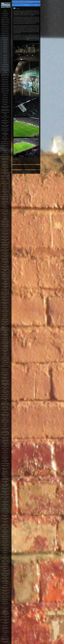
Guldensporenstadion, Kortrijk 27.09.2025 (5, 438)
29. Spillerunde (5, 332)
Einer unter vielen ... (5, 407)
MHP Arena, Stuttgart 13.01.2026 (5, 528)
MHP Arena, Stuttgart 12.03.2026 (5, 588)
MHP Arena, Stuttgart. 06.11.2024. (5, 179)
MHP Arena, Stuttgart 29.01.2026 (5, 542)
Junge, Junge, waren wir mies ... (5, 495)
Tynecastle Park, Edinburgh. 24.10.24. (5, 165)
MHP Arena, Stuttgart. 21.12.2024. (5, 214)
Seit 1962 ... (5, 606)
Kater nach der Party (5, 86)
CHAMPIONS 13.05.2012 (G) (5, 19)
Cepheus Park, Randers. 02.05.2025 (5, 330)
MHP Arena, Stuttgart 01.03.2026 (5, 575)
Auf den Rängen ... (5, 348)
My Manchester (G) (5, 31)
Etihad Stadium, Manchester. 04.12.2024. (5, 202)
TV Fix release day (5, 364)
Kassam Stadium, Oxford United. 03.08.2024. (5, 107)
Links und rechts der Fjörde (5, 287)
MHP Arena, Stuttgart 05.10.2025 (5, 446)
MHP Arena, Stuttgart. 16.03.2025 (5, 290)
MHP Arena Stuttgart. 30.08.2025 (5, 410)
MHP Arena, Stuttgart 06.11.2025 (5, 466)
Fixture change (5, 194)
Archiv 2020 (5, 55)
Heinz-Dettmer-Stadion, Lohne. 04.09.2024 (5, 126)
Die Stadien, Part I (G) (5, 24)
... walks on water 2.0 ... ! (5, 66)
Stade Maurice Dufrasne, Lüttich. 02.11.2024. (5, 176)
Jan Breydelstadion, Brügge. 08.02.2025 (5, 259)
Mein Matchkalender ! (5, 13)
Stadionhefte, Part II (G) (5, 35)
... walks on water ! (5, 64)
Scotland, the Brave (5, 448)
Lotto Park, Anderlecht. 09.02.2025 (5, 262)
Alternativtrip (5, 152)
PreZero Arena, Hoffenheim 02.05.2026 (5, 628)
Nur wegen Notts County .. (5, 367)
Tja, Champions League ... (5, 148)
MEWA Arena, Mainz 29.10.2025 (5, 461)
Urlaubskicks (5, 401)
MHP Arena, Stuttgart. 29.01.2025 (5, 248)
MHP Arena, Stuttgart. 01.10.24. (5, 146)
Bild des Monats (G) (5, 17)
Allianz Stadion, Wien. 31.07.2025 (5, 375)
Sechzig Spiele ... (5, 634)
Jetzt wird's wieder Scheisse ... (5, 270)
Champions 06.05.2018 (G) (5, 22)
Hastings (5, 556)
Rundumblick (5, 568)
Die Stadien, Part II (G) (5, 26)
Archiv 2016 (5, 48)
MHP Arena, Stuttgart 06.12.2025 (5, 492)
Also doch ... (5, 426)
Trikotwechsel (5, 95)
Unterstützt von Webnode (26, 172)
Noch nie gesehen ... (5, 396)
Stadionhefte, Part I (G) (5, 33)
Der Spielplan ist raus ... (5, 81)
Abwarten (5, 424)
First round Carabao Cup (5, 90)
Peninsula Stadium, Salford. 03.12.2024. (5, 199)
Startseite (5, 10)
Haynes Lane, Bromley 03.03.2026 (5, 578)
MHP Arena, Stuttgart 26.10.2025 (5, 458)
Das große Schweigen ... (5, 566)
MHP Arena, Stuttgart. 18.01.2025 (5, 240)
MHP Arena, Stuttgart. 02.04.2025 (5, 297)
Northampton (5, 104)
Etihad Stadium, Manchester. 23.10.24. (5, 162)
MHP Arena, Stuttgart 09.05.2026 (5, 632)
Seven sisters (5, 552)
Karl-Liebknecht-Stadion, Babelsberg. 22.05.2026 (5, 639)
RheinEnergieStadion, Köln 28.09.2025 (5, 441)
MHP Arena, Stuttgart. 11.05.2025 (5, 335)
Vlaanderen (5, 450)
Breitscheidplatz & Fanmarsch (5, 346)
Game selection (5, 538)
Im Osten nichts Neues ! (5, 128)
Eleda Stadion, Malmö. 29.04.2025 (5, 325)
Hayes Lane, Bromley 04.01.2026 (5, 519)
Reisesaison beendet (5, 319)
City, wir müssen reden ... (5, 209)
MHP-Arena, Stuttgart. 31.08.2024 (5, 123)
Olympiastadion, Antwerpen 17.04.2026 (5, 611)
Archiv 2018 (5, 51)
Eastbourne (5, 554)
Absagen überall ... (5, 625)
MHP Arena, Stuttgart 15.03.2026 (5, 591)
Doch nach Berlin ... (5, 636)
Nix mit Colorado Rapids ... (5, 230)
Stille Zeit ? (5, 216)
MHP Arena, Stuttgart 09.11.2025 (5, 469)
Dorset (5, 118)
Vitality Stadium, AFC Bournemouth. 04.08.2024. (5, 110)
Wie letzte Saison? (5, 417)
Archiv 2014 (5, 44)
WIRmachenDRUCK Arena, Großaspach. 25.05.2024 (5, 75)
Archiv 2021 (5, 57)
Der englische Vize (5, 97)
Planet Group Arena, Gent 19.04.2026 (5, 617)
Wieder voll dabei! (5, 362)
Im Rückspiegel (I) (5, 337)
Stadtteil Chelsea (5, 583)
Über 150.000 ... (5, 305)
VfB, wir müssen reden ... (5, 196)
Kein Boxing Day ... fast (5, 474)
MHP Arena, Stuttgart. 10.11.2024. (5, 184)
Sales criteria (5, 370)
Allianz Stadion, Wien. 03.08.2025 (5, 388)
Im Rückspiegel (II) (5, 339)
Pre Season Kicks (5, 93)
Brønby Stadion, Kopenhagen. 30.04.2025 (5, 327)
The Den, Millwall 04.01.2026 (5, 522)
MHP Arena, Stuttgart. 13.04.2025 (5, 311)
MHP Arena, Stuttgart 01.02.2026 (5, 545)
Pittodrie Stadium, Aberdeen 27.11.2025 (5, 479)
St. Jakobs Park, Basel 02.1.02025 (5, 443)
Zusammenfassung (5, 412)
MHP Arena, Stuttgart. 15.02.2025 (5, 267)
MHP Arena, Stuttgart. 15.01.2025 (5, 237)
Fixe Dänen (5, 355)
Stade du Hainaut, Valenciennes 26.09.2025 (5, 432)
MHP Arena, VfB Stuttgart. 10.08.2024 (5, 113)
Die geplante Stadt (5, 102)
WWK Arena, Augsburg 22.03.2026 (5, 594)
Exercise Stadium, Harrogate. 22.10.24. (5, 159)
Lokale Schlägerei (5, 313)
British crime (5, 585)
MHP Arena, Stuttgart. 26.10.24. (5, 168)
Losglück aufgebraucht (5, 573)
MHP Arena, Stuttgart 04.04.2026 (5, 604)
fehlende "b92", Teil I (5, 534)
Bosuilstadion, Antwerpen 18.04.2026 (5, 614)
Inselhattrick (5, 476)
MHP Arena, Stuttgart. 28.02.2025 (5, 279)
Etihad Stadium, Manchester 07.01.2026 (5, 525)
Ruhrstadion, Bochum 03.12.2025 (5, 489)
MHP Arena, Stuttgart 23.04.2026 (5, 620)
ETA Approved (5, 454)
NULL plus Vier (5, 353)
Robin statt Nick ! (5, 540)
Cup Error (5, 115)
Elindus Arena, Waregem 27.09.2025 (5, 435)
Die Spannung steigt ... (5, 120)
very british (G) (5, 15)
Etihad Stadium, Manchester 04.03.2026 (5, 581)
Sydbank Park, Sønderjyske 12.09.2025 (5, 420)
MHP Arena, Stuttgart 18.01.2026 (5, 532)
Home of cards (5, 307)
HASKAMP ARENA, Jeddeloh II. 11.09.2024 (5, 131)
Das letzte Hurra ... (5, 513)
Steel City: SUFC (5, 601)
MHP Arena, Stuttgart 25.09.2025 (5, 429)
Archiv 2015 (5, 46)
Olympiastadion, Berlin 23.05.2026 (5, 642)
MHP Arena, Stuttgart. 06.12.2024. (5, 205)
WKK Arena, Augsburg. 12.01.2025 (5, 234)
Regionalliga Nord (5, 154)
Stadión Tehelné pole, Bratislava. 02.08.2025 (5, 381)
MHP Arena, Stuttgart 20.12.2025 (5, 502)
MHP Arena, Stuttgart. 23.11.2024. (5, 192)
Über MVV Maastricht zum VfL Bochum (5, 294)
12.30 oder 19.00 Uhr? (5, 504)
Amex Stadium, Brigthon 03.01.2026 (5, 516)
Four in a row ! (5, 72)
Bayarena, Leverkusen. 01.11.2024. (5, 173)
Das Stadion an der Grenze (5, 351)
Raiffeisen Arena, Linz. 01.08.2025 (5, 378)
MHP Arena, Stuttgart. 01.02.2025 (5, 251)
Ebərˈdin (5, 506)
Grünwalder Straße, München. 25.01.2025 (5, 245)
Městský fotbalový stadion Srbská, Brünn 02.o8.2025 (5, 384)
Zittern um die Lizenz (5, 77)
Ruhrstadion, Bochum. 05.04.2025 (5, 303)
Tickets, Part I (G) (5, 37)
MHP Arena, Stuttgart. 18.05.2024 (5, 70)
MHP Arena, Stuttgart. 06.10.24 (5, 150)
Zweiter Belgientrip (5, 226)
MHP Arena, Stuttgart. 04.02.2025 (5, 253)
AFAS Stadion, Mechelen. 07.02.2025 (5, 256)
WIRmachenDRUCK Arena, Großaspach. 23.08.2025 (5, 404)
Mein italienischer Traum (5, 463)
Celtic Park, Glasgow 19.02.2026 (5, 564)
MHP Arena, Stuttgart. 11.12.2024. (5, 207)
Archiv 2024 (5, 62)
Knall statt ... (5, 317)
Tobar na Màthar (5, 508)
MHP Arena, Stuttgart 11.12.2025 (5, 498)
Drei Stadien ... (5, 264)
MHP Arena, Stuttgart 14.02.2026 (5, 558)
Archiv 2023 (5, 60)
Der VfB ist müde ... (5, 181)
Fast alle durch (5, 597)
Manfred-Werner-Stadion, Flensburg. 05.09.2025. (5, 415)
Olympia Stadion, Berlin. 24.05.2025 (5, 343)
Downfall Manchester (5, 292)
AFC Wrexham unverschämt (5, 219)
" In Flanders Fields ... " (5, 452)
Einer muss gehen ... (5, 79)
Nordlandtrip (5, 315)
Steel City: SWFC (5, 599)
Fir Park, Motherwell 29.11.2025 (5, 482)
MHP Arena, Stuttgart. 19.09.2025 (5, 422)
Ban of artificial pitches (5, 511)
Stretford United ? (5, 211)
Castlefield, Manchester (5, 156)
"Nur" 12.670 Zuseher (5, 394)
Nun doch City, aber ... (5, 372)
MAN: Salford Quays (5, 222)
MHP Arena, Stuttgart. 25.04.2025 (5, 322)
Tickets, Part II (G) (5, 39)
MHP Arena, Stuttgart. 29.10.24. (5, 170)
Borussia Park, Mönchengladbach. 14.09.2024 (5, 134)
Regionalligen (5, 189)
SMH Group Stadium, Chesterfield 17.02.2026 (5, 561)
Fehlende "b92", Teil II (5, 536)
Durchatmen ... (5, 186)
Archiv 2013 (5, 42)
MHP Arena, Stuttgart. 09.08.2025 (5, 392)
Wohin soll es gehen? (5, 358)
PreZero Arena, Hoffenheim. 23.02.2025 (5, 274)
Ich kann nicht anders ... (5, 272)
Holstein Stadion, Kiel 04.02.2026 (5, 548)
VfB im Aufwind (5, 471)
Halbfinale (5, 281)
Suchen (38, 5)
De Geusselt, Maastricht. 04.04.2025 (5, 300)
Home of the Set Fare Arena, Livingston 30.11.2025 (5, 485)
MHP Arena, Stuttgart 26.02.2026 (5, 571)
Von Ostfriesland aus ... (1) (5, 141)
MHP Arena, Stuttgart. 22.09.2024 (5, 139)
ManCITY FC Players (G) (5, 28)
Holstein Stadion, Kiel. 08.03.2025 (5, 284)
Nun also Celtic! (5, 550)
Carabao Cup (5, 360)
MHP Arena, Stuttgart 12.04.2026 (5, 608)
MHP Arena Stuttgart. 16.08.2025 (5, 399)
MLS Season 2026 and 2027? (5, 242)
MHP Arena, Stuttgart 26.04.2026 (5, 623)
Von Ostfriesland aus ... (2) (5, 143)
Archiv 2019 (5, 53)
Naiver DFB (5, 309)
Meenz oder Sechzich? (5, 224)
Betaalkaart (5, 228)
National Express (5, 99)
